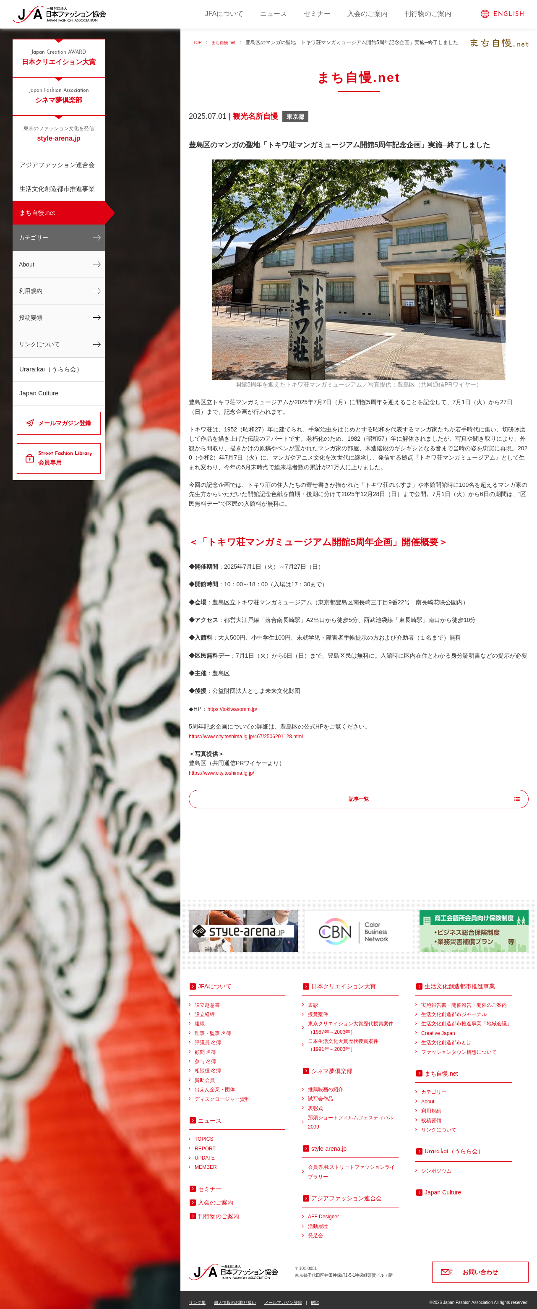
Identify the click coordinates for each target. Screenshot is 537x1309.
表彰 (313, 1000)
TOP (198, 42)
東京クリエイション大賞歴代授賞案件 (353, 1023)
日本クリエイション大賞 (59, 57)
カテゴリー (33, 237)
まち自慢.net (37, 212)
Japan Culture (38, 393)
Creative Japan (438, 1028)
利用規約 (30, 290)
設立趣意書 (207, 1000)
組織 (200, 1018)
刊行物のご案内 (427, 13)
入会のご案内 (367, 13)
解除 (315, 1297)
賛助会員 (205, 1075)
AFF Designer (323, 1211)
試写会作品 (320, 1093)
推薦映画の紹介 (325, 1084)
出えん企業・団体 (215, 1084)
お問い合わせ (480, 1266)
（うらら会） (454, 1145)
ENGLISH (508, 14)
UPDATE (205, 1152)
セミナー (317, 13)
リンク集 (197, 1297)
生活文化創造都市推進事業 (57, 188)
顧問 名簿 (205, 1047)
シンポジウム (436, 1165)
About (26, 264)
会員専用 (66, 458)
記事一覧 (358, 799)
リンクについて (39, 344)
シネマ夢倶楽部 (59, 95)
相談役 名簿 (208, 1065)
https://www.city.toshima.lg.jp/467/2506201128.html (255, 736)
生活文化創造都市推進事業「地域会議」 (466, 1018)
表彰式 (315, 1103)
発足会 (315, 1230)
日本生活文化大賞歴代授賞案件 (353, 1040)
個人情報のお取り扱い (235, 1297)
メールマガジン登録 (64, 423)
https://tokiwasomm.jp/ (236, 708)
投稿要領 (30, 317)
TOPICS (204, 1134)
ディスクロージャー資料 (222, 1094)
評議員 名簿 (208, 1037)
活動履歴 (318, 1221)
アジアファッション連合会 (57, 164)
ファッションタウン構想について (459, 1047)
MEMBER (206, 1162)
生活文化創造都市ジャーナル (454, 1009)
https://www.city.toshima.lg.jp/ (227, 772)
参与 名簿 (205, 1056)
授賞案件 (318, 1009)
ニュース (273, 13)
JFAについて (224, 13)
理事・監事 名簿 (213, 1028)
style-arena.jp (59, 133)
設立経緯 (205, 1009)
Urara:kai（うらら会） (51, 369)
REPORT (205, 1143)
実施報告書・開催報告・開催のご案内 (464, 1000)
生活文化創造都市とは (446, 1037)
